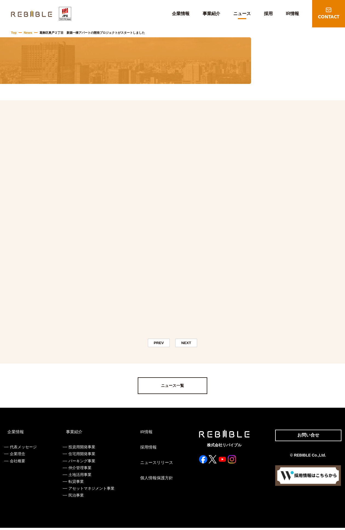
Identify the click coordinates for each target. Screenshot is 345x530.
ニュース (242, 13)
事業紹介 (211, 13)
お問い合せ (306, 438)
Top (13, 32)
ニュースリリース (154, 465)
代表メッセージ (23, 449)
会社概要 (17, 463)
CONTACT (328, 17)
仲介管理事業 (79, 470)
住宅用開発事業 (81, 456)
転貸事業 (75, 483)
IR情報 (292, 13)
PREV (159, 344)
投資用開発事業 (81, 449)
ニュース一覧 (172, 388)
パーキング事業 (81, 463)
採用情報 (147, 449)
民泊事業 (75, 497)
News (27, 32)
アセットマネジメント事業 (91, 491)
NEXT (186, 344)
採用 (268, 13)
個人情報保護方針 (154, 480)
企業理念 (17, 456)
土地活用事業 (79, 477)
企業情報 (180, 13)
